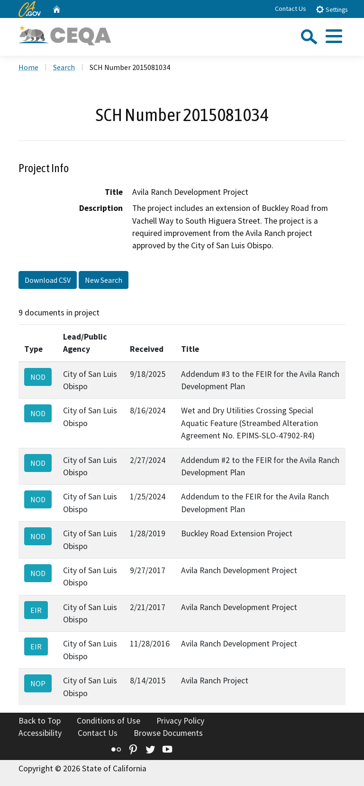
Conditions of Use (108, 721)
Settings (331, 9)
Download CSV (48, 280)
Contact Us (290, 8)
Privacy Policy (180, 721)
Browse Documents (168, 733)
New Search (103, 280)
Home (28, 67)
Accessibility (40, 733)
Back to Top (39, 721)
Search (64, 67)
